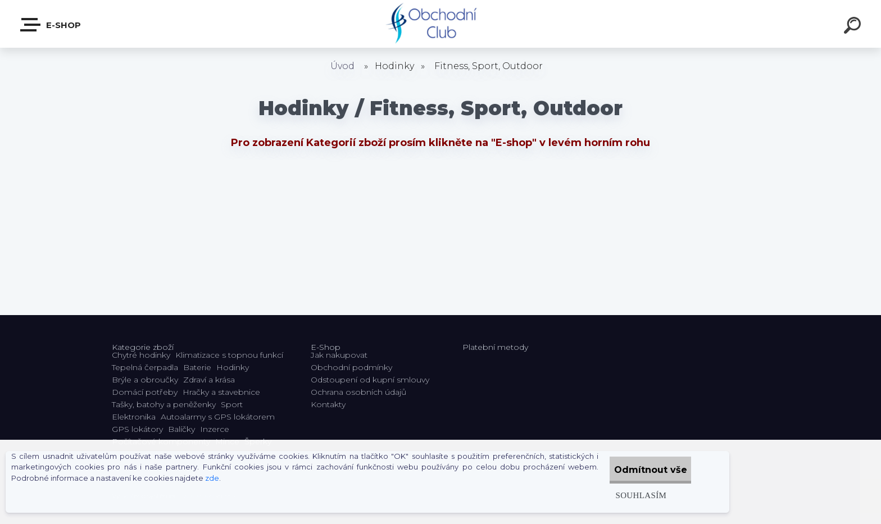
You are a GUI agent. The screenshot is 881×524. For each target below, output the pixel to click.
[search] (854, 27)
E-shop (51, 24)
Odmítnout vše (641, 469)
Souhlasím (622, 495)
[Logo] (441, 23)
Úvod (342, 66)
